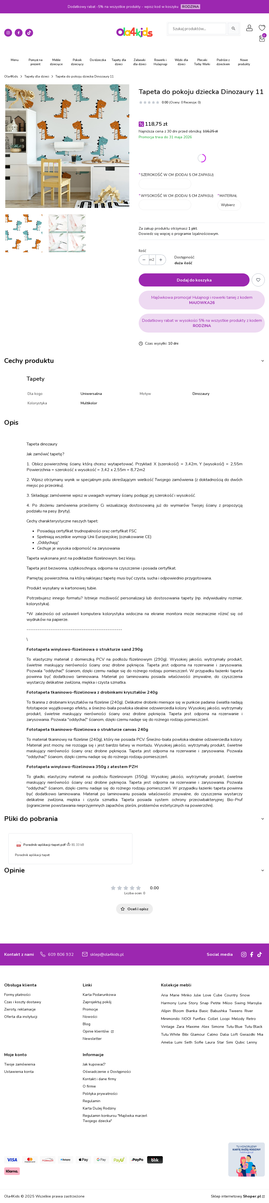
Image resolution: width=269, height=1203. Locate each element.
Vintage (167, 1026)
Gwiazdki (247, 1034)
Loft (234, 1034)
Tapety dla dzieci (36, 76)
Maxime (192, 1026)
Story (193, 1003)
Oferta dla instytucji (20, 1016)
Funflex (199, 1018)
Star (220, 1042)
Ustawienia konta (19, 1071)
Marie (174, 995)
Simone (217, 1026)
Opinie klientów (96, 1031)
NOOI (186, 1018)
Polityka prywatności (100, 1093)
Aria (164, 995)
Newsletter (92, 1038)
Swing (240, 1003)
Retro (251, 1018)
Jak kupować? (94, 1064)
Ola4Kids (11, 76)
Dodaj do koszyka (194, 279)
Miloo (227, 1003)
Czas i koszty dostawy (22, 1002)
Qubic (240, 1042)
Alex (205, 1026)
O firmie (89, 1086)
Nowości (90, 1016)
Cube (217, 995)
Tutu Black (253, 1026)
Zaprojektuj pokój (97, 1002)
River (249, 1010)
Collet (213, 1018)
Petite (216, 1003)
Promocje (90, 1009)
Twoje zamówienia (19, 1064)
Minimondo (170, 1018)
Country (231, 995)
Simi (229, 1042)
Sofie (198, 1042)
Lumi (178, 1042)
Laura (210, 1042)
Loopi (225, 1018)
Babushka (218, 1010)
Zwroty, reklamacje (20, 1009)
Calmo (212, 1034)
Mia (260, 1034)
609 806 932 (61, 954)
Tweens (235, 1010)
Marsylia (254, 1003)
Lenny (252, 1042)
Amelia (167, 1042)
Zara (180, 1026)
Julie (197, 995)
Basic (203, 1010)
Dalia (224, 1034)
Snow (245, 995)
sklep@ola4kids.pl (107, 954)
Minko (187, 995)
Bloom (178, 1010)
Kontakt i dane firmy (99, 1079)
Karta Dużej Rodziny (99, 1108)
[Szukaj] (233, 28)
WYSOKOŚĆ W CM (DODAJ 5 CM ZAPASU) (176, 195)
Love (207, 995)
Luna (182, 1003)
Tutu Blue (234, 1026)
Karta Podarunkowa (99, 994)
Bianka (191, 1010)
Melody (238, 1018)
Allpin (166, 1010)
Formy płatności (17, 994)
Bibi (185, 1034)
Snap (204, 1003)
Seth (188, 1042)
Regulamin (91, 1101)
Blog (86, 1024)
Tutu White (170, 1034)
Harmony (168, 1003)
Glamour (197, 1034)
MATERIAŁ (227, 195)
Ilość (142, 250)
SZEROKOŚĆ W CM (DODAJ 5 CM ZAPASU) (176, 174)
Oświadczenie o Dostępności (107, 1071)
